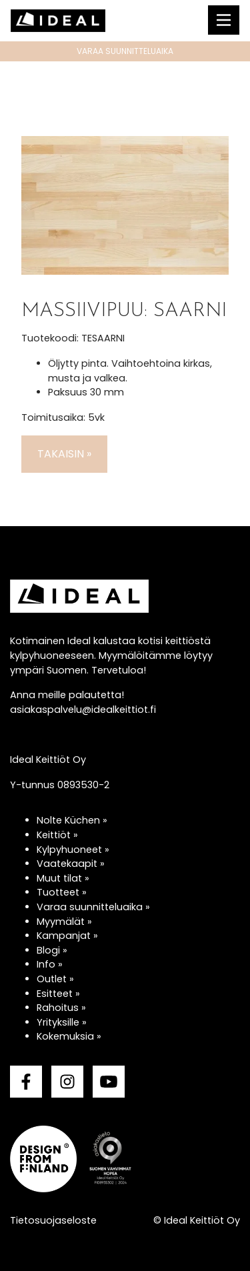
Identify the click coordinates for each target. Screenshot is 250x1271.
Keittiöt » (57, 835)
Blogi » (52, 950)
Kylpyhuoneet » (73, 849)
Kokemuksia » (69, 1036)
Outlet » (55, 979)
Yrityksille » (62, 1022)
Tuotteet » (62, 892)
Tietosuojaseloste (53, 1220)
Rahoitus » (61, 1007)
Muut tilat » (63, 878)
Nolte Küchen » (72, 820)
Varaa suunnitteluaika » (93, 907)
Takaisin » (64, 453)
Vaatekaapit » (71, 863)
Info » (50, 964)
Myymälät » (64, 921)
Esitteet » (58, 993)
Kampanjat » (67, 935)
